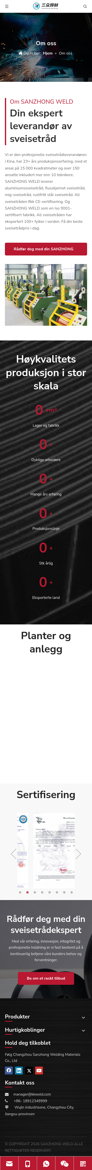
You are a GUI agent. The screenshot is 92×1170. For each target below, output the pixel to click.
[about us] (46, 295)
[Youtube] (39, 1070)
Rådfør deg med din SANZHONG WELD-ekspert (43, 250)
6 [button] (57, 892)
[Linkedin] (19, 1070)
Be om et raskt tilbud (46, 978)
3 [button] (35, 892)
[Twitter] (29, 1070)
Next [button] (78, 854)
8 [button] (72, 892)
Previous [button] (13, 854)
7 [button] (65, 892)
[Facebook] (9, 1070)
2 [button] (28, 892)
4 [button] (42, 892)
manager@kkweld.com (32, 1094)
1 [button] (20, 892)
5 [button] (50, 892)
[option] (46, 850)
